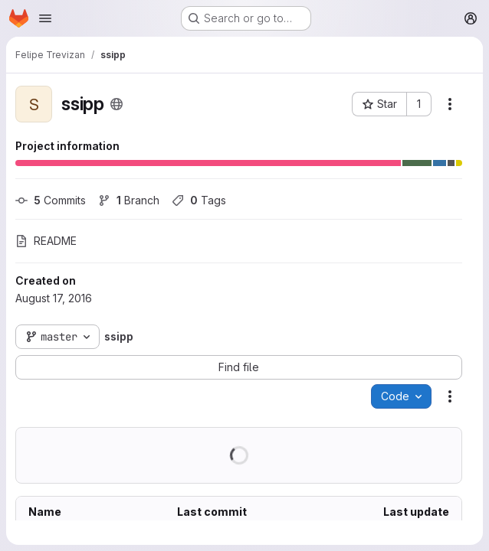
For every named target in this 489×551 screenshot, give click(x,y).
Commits (50, 200)
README (46, 240)
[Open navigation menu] (45, 18)
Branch (128, 200)
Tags (199, 200)
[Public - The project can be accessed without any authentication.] (116, 104)
